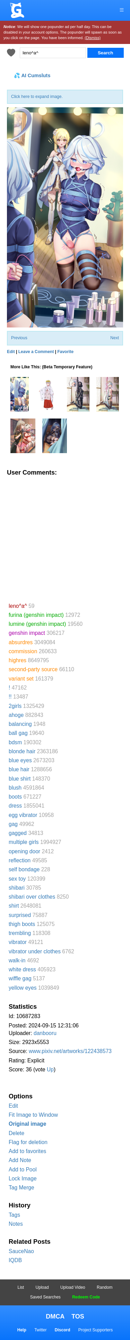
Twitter (40, 1330)
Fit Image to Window (33, 1115)
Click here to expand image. (37, 96)
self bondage (24, 869)
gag (13, 824)
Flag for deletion (28, 1142)
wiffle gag (20, 978)
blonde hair (22, 751)
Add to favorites (27, 1151)
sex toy (17, 879)
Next (114, 337)
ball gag (18, 733)
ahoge (16, 715)
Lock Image (23, 1178)
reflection (20, 860)
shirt (14, 906)
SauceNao (21, 1251)
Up (50, 1069)
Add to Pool (23, 1169)
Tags (14, 1215)
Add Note (20, 1160)
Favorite (65, 351)
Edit (13, 1106)
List (21, 1287)
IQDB (15, 1260)
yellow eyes (23, 988)
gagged (18, 833)
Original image (27, 1124)
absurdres (21, 642)
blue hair (19, 769)
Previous (19, 337)
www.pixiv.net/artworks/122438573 (70, 1051)
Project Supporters (95, 1330)
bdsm (15, 742)
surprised (20, 915)
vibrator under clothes (35, 951)
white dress (22, 969)
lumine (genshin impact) (37, 624)
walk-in (17, 960)
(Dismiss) (93, 38)
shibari (17, 888)
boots (15, 797)
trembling (20, 933)
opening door (24, 851)
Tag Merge (21, 1187)
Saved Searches (45, 1297)
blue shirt (20, 779)
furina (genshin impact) (36, 615)
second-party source (33, 669)
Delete (16, 1133)
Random (104, 1287)
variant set (21, 679)
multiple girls (24, 842)
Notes (16, 1224)
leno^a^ (18, 606)
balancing (20, 724)
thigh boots (22, 924)
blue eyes (20, 760)
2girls (15, 706)
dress (15, 806)
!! (10, 697)
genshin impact (27, 633)
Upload (42, 1287)
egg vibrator (23, 815)
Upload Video (72, 1287)
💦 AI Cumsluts (32, 75)
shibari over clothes (32, 897)
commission (23, 651)
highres (17, 660)
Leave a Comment (36, 351)
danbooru (45, 1033)
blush (15, 788)
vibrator (18, 942)
